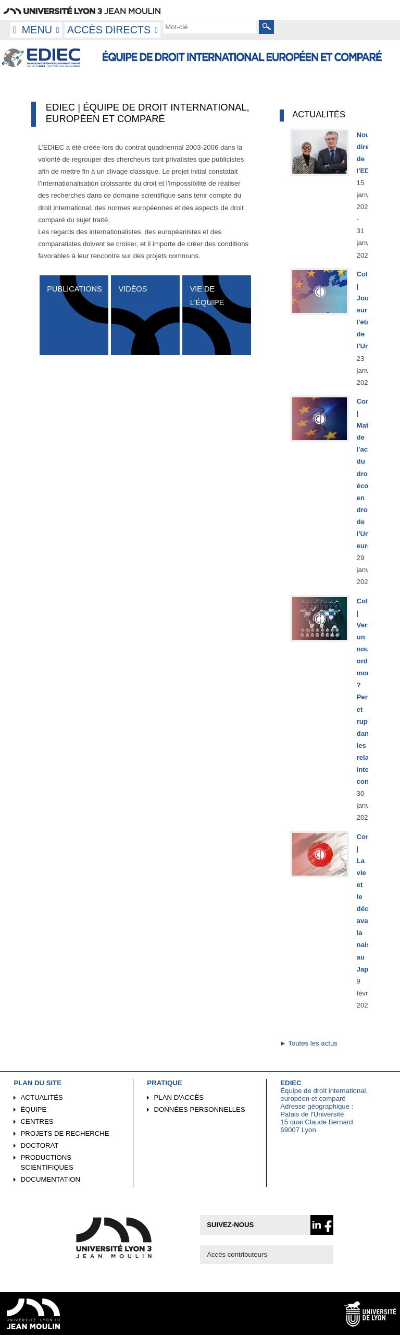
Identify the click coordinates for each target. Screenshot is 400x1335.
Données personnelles (199, 1109)
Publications (74, 289)
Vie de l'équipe (207, 295)
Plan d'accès (179, 1097)
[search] (210, 26)
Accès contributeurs (237, 1254)
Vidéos (132, 289)
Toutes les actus (313, 1043)
